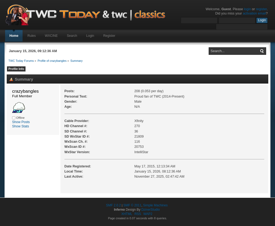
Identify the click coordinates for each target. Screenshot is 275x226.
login (247, 9)
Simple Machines (155, 205)
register (261, 9)
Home (13, 36)
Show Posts (21, 122)
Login (90, 36)
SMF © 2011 (132, 205)
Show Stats (20, 126)
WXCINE (51, 36)
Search (72, 36)
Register (109, 36)
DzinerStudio (150, 209)
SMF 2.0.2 (113, 205)
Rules (31, 36)
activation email (254, 13)
